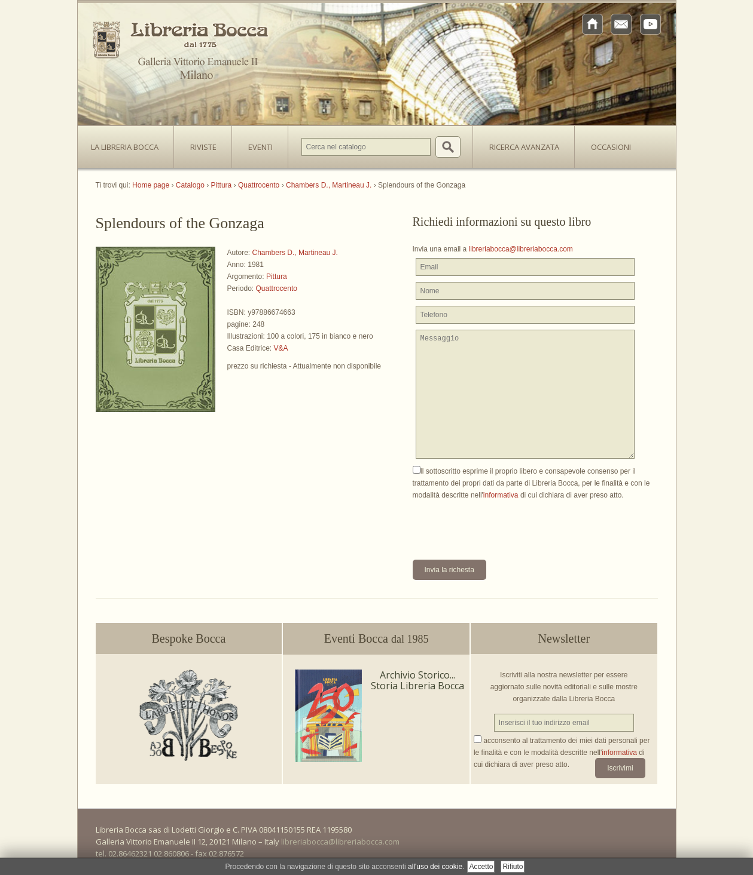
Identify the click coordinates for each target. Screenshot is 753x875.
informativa (501, 495)
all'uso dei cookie (435, 866)
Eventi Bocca (376, 638)
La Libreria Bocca (129, 143)
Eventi (260, 147)
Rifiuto (512, 866)
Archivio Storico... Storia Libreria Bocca (417, 680)
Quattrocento (276, 288)
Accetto (481, 866)
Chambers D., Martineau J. (295, 252)
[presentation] (504, 524)
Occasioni (611, 147)
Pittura (276, 276)
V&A (281, 348)
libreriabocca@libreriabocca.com (521, 249)
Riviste (200, 143)
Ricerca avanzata (524, 147)
